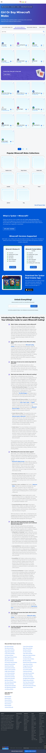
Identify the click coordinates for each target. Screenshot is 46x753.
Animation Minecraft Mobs (28, 658)
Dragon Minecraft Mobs (10, 671)
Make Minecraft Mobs (9, 683)
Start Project (7, 74)
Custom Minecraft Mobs (10, 653)
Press (17, 719)
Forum (17, 727)
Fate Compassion (6, 62)
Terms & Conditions (19, 747)
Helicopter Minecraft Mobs (10, 685)
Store (17, 728)
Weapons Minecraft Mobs (10, 669)
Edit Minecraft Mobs (27, 650)
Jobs (17, 720)
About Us (18, 716)
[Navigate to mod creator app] (12, 282)
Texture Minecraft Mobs (10, 650)
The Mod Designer (23, 393)
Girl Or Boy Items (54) (32, 27)
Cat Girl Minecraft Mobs (28, 669)
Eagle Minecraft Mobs (9, 658)
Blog (17, 715)
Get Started (12, 267)
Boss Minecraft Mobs (9, 646)
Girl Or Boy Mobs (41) (20, 27)
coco (19, 46)
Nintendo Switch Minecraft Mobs (30, 662)
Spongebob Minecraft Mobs (28, 678)
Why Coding (26, 720)
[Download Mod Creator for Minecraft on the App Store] (29, 289)
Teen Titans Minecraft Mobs (10, 682)
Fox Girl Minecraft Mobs (10, 673)
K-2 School (41, 730)
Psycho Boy (20, 126)
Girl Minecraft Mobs (27, 657)
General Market (21, 94)
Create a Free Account (30, 751)
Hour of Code (34, 739)
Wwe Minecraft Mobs (9, 648)
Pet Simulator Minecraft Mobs (11, 662)
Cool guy (19, 62)
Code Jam (34, 738)
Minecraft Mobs (8, 696)
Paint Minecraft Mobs (27, 667)
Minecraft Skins (8, 698)
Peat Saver (5, 46)
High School (41, 726)
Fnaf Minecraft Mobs (9, 655)
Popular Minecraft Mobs (28, 687)
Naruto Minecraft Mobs (9, 675)
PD (39, 735)
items (24, 402)
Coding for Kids (6, 6)
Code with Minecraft (9, 707)
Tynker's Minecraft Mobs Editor (32, 219)
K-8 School (41, 731)
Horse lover (35, 110)
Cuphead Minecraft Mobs (28, 683)
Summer (25, 730)
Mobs (18, 6)
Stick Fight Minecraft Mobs (10, 687)
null (3, 126)
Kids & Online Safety (33, 747)
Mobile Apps (19, 722)
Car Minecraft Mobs (27, 651)
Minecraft (13, 6)
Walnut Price (35, 46)
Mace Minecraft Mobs (9, 660)
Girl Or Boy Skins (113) (7, 27)
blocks (33, 402)
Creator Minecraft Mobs (28, 646)
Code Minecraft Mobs (27, 671)
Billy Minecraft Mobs (9, 680)
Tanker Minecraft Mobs (28, 664)
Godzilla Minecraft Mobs (10, 676)
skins (21, 402)
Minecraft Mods (8, 705)
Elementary (41, 722)
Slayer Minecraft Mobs (27, 675)
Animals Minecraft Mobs (28, 676)
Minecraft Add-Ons (9, 702)
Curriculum (26, 716)
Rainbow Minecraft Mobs (10, 664)
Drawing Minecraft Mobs (10, 667)
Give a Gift (26, 718)
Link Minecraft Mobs (9, 689)
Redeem (25, 719)
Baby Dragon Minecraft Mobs (11, 657)
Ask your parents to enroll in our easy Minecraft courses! (23, 302)
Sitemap (18, 723)
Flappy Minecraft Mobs (9, 651)
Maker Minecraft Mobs (27, 648)
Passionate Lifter (6, 110)
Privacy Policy (26, 747)
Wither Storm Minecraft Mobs (29, 655)
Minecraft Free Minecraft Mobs (29, 685)
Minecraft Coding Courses (18, 461)
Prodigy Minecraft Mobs (28, 666)
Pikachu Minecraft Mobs (10, 678)
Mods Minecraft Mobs (9, 666)
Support (18, 718)
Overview (26, 715)
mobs (27, 402)
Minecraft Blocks (8, 700)
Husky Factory (5, 142)
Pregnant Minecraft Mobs (28, 680)
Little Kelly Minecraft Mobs (28, 673)
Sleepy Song (35, 94)
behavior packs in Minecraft (19, 416)
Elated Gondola (6, 94)
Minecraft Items (8, 703)
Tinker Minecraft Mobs (27, 653)
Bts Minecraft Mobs (27, 660)
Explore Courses (9, 229)
